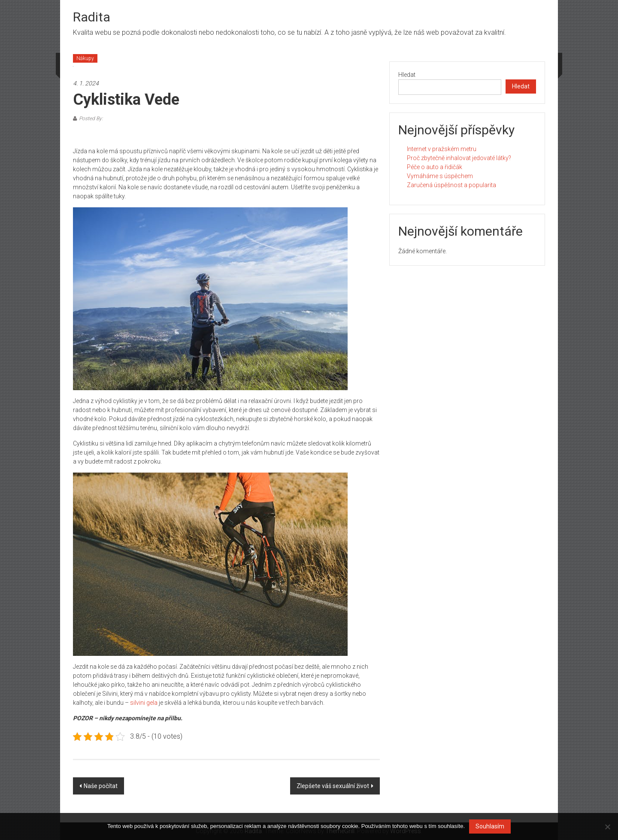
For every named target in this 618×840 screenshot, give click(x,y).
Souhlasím (490, 826)
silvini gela (144, 702)
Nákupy (85, 58)
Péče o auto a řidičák (434, 167)
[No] (607, 826)
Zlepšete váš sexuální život (333, 785)
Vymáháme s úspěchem (440, 176)
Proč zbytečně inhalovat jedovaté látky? (459, 158)
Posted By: (91, 118)
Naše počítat (101, 785)
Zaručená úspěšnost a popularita (451, 185)
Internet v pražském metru (441, 149)
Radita (91, 16)
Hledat (406, 74)
